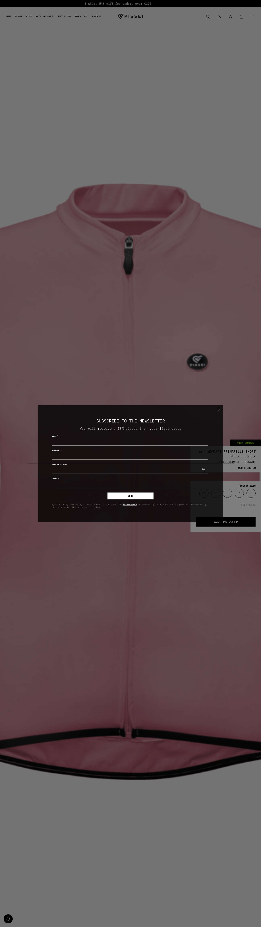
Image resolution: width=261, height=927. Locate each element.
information (130, 504)
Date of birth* (59, 464)
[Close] (219, 410)
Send (130, 495)
